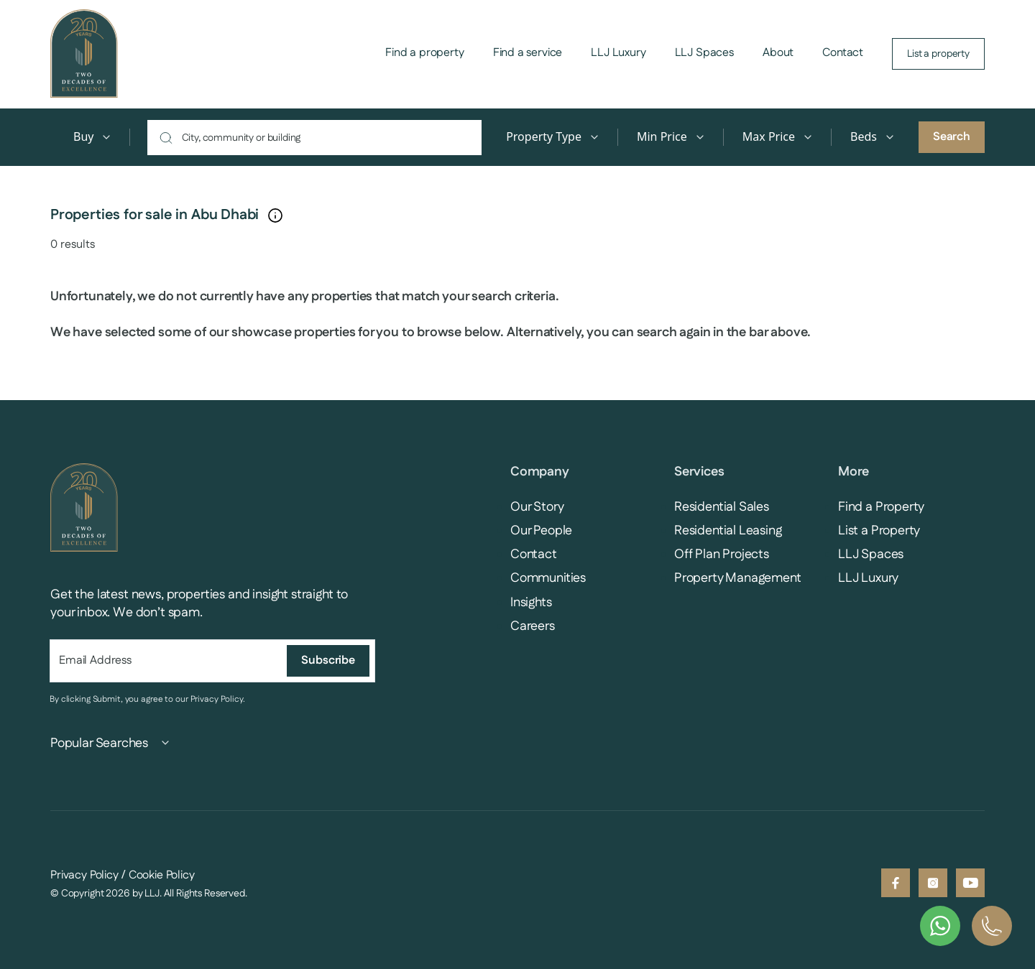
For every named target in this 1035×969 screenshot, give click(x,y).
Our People (541, 530)
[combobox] (322, 137)
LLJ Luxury (618, 53)
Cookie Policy (162, 875)
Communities (548, 578)
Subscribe (328, 660)
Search (951, 137)
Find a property (424, 53)
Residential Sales (721, 507)
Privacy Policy (216, 699)
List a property (938, 54)
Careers (532, 626)
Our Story (537, 507)
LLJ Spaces (704, 53)
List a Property (879, 530)
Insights (531, 602)
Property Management (737, 578)
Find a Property (881, 507)
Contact (842, 53)
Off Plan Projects (721, 554)
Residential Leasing (728, 530)
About (778, 53)
